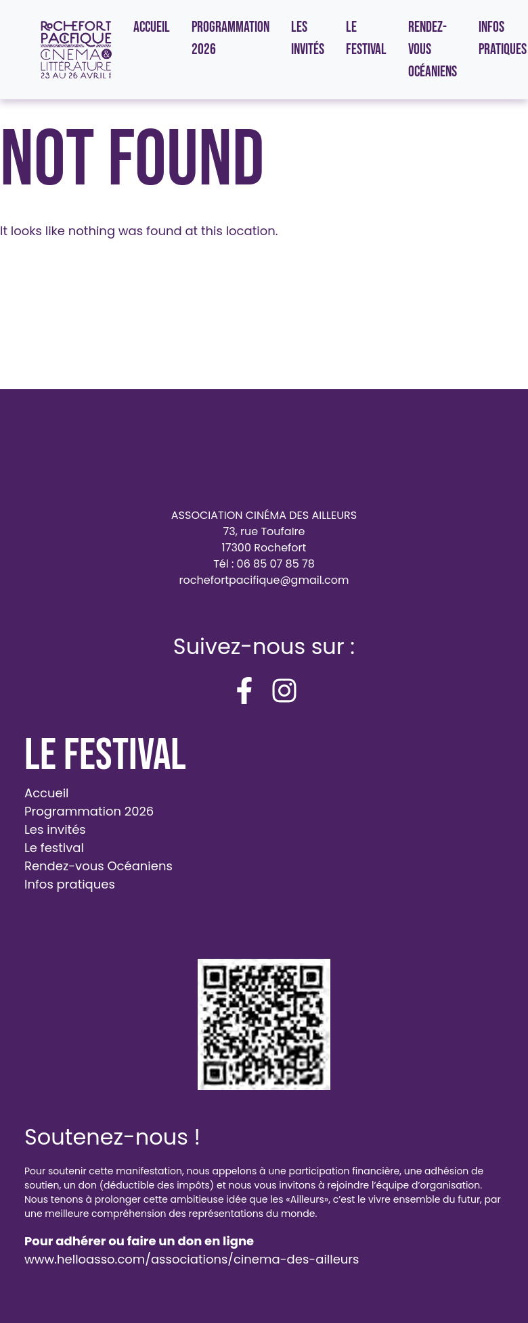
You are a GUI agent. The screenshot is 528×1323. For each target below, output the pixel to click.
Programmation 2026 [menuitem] (230, 38)
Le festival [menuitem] (366, 38)
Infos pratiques (69, 884)
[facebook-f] (244, 690)
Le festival (54, 847)
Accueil (46, 792)
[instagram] (284, 690)
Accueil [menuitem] (151, 27)
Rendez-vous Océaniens (98, 865)
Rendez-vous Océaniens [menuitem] (432, 49)
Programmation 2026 (89, 811)
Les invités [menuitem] (307, 38)
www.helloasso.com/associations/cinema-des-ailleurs (191, 1259)
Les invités (55, 829)
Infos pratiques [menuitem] (503, 38)
